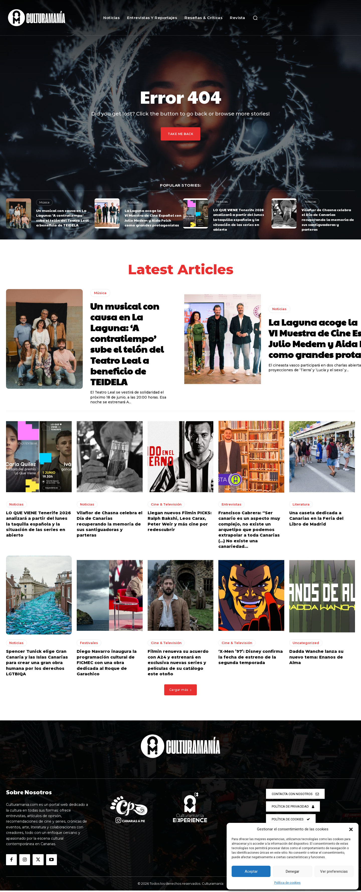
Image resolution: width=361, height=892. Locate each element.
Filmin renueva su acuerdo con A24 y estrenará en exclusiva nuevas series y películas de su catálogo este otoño (178, 664)
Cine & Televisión (166, 506)
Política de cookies (287, 882)
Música (44, 202)
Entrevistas (231, 506)
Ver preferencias (334, 871)
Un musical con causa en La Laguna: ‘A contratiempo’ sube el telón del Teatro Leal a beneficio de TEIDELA (62, 218)
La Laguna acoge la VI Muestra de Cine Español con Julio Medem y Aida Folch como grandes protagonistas (153, 218)
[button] (350, 829)
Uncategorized (306, 645)
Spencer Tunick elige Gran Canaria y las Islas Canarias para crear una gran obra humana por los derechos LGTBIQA (37, 664)
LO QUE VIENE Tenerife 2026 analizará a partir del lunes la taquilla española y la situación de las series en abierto (238, 219)
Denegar (292, 871)
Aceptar (251, 871)
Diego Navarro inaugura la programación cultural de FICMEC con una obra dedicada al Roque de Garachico (107, 664)
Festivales (89, 645)
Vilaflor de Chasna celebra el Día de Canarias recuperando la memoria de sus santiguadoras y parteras (328, 219)
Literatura (301, 506)
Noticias (133, 202)
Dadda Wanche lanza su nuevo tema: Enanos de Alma (316, 659)
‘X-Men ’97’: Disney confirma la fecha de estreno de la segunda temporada (250, 659)
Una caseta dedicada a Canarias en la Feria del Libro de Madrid (316, 520)
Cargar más (180, 691)
